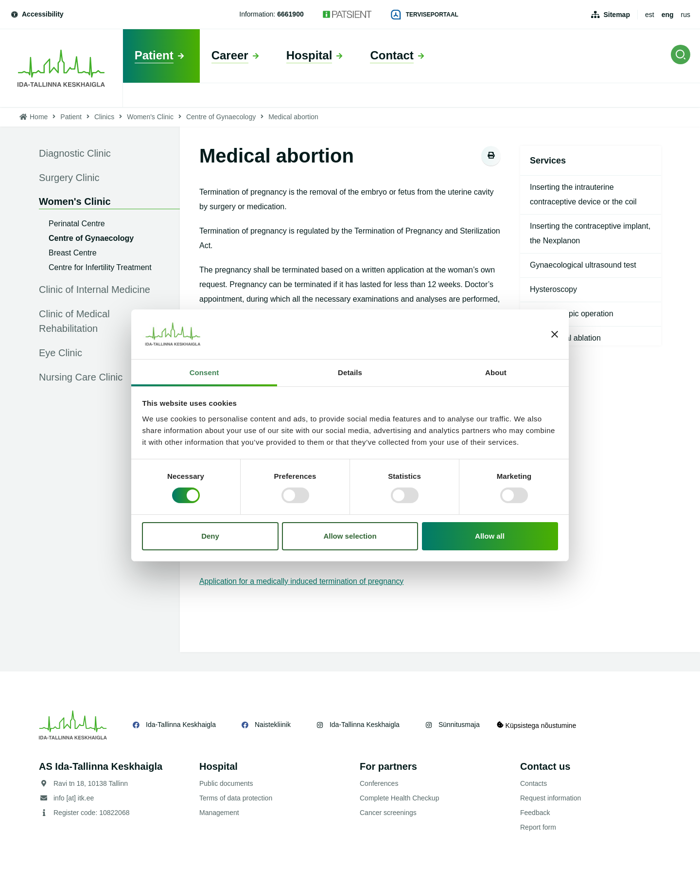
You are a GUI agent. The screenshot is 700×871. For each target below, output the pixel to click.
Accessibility (37, 14)
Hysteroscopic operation (571, 313)
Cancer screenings (388, 813)
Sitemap (616, 14)
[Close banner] (554, 334)
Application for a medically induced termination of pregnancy (303, 581)
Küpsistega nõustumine (538, 725)
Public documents (226, 783)
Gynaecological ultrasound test (583, 265)
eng (668, 14)
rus (685, 14)
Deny (210, 536)
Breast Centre (73, 253)
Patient (71, 117)
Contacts (533, 783)
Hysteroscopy (553, 289)
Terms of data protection (235, 798)
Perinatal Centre (77, 223)
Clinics (104, 117)
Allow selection (349, 536)
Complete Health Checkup (399, 798)
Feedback (535, 813)
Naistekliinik (273, 724)
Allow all (490, 536)
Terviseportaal (424, 14)
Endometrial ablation (565, 338)
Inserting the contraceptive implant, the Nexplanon (590, 233)
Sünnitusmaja (459, 724)
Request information (550, 798)
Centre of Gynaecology (221, 117)
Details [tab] (350, 372)
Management (219, 813)
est (649, 14)
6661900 (290, 14)
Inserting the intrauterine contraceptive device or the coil (583, 194)
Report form (538, 827)
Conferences (379, 783)
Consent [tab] (204, 372)
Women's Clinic (150, 117)
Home (39, 117)
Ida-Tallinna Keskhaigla (181, 724)
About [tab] (496, 372)
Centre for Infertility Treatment (100, 267)
